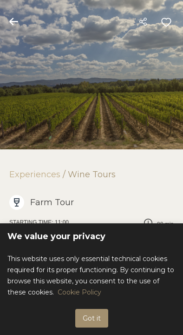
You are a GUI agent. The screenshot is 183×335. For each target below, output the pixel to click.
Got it (92, 318)
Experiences (34, 174)
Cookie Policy (79, 292)
